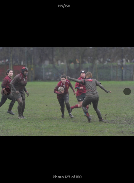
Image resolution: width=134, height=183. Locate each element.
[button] (116, 7)
